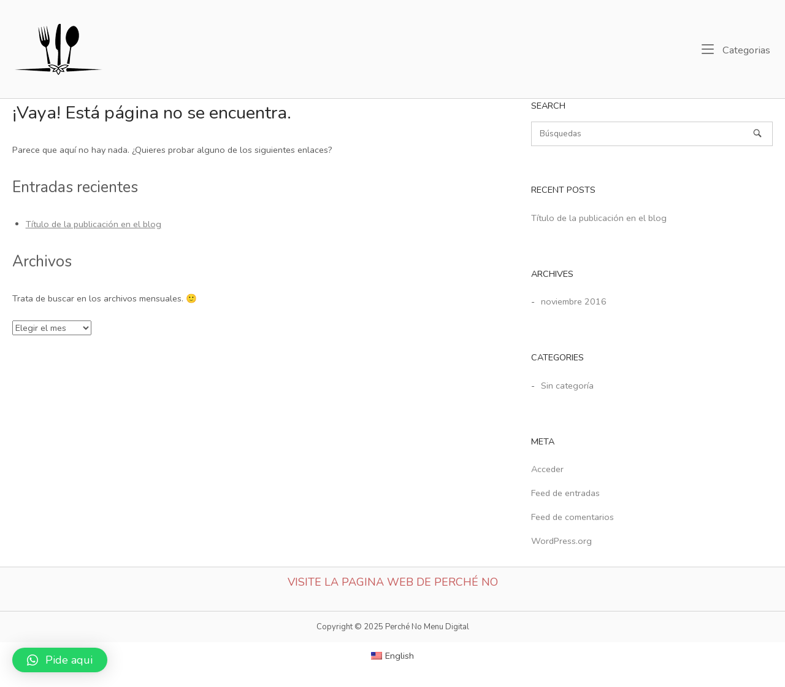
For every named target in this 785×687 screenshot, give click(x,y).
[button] (59, 660)
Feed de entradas (565, 493)
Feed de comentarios (572, 517)
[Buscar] (652, 134)
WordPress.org (561, 541)
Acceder (547, 469)
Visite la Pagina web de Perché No (393, 582)
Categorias (736, 49)
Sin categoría (567, 385)
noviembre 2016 (574, 301)
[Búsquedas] (757, 133)
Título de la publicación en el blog (93, 224)
